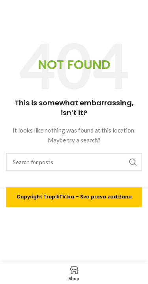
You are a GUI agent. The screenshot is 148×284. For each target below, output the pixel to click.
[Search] (74, 162)
